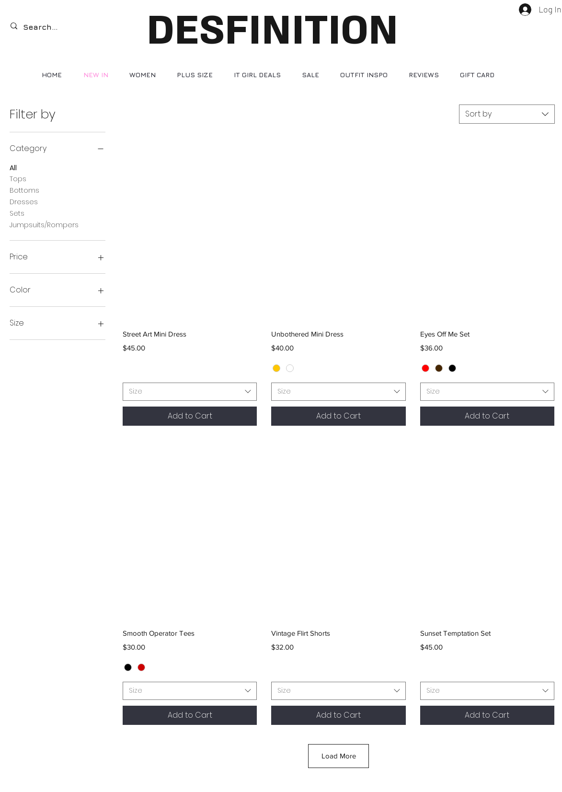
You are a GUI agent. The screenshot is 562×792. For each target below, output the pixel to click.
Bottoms (24, 190)
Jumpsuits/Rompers (44, 225)
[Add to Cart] (190, 416)
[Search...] (47, 27)
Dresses (24, 202)
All (13, 168)
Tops (18, 179)
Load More (338, 756)
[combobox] (507, 114)
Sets (17, 213)
